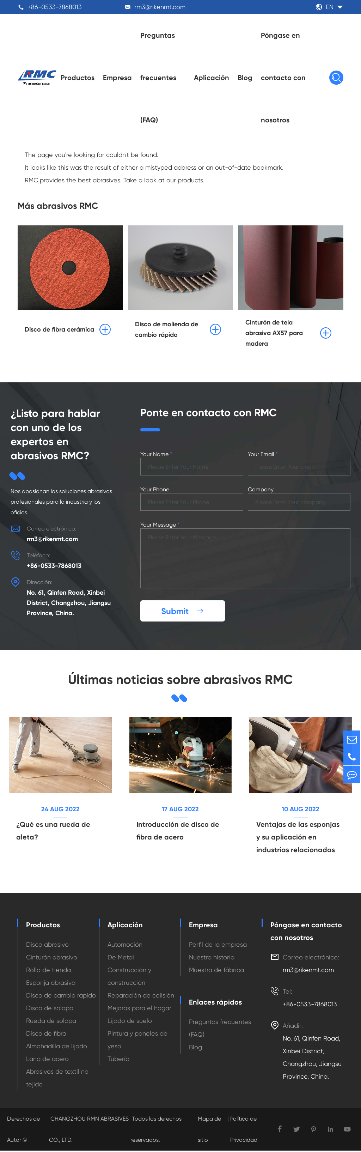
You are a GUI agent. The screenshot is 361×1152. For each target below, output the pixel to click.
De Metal (121, 958)
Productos (77, 77)
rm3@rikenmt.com (159, 7)
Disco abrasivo (47, 946)
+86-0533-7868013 (54, 7)
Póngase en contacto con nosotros (283, 77)
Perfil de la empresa (218, 946)
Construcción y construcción (129, 978)
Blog (245, 77)
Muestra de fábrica (216, 971)
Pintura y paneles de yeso (137, 1041)
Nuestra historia (211, 958)
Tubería (118, 1060)
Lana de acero (47, 1060)
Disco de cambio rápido (61, 996)
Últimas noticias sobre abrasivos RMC (180, 680)
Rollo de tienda (48, 971)
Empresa (117, 77)
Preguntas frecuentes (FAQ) (158, 77)
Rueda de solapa (51, 1022)
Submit (182, 612)
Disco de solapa (49, 1009)
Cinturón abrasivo (51, 958)
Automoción (125, 946)
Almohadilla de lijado (56, 1047)
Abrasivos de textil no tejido (57, 1079)
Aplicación (211, 77)
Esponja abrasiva (50, 984)
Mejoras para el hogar (139, 1009)
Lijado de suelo (130, 1022)
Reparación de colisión (141, 996)
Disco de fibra (46, 1034)
